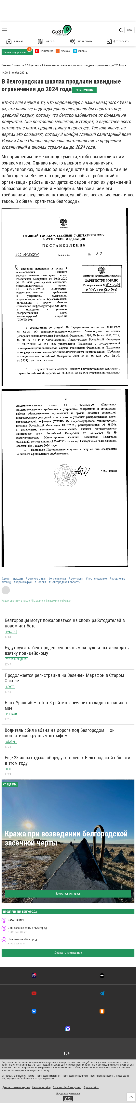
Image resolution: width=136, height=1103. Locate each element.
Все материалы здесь (68, 893)
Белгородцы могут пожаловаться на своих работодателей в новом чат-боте (65, 623)
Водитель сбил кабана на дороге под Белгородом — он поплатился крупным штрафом (60, 733)
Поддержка (62, 1093)
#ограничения (57, 578)
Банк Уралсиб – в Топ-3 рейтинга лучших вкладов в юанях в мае (66, 705)
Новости (47, 41)
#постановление (96, 578)
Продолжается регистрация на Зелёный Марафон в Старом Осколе (64, 678)
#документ (76, 578)
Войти (129, 30)
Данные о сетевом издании (16, 1087)
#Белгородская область (64, 582)
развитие (75, 1093)
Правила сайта (91, 1087)
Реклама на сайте (41, 1087)
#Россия (40, 582)
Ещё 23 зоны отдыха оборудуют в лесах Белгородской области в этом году (67, 760)
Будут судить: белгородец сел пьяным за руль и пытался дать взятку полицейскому (67, 650)
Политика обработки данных (67, 1087)
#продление (117, 578)
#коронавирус (23, 582)
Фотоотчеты (118, 41)
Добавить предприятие (68, 952)
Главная (15, 41)
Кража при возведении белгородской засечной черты (66, 838)
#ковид (6, 582)
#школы (17, 578)
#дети (5, 578)
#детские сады (36, 578)
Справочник (81, 41)
